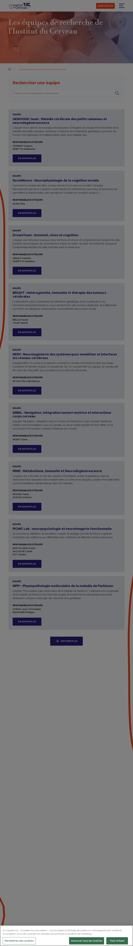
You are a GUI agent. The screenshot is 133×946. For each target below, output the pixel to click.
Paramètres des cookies (19, 940)
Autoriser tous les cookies (86, 940)
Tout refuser (117, 940)
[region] (66, 935)
